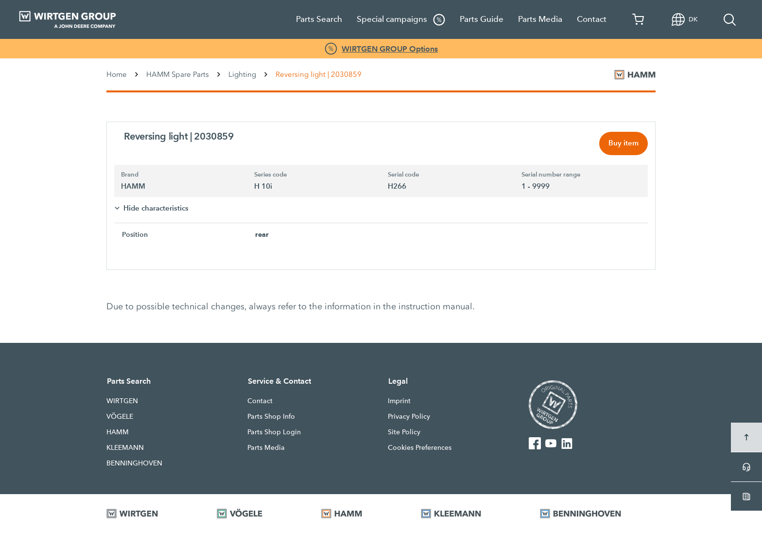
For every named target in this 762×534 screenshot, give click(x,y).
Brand (130, 175)
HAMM (117, 432)
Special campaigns (401, 20)
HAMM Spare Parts (177, 74)
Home (116, 74)
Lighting (242, 74)
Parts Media (540, 19)
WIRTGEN (122, 401)
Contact (591, 19)
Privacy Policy (409, 417)
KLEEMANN (125, 448)
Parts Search (319, 19)
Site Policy (404, 432)
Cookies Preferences (419, 448)
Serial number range (550, 175)
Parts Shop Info (271, 417)
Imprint (399, 401)
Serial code (403, 175)
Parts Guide (481, 19)
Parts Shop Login (274, 432)
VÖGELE (119, 417)
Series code (270, 175)
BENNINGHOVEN (134, 464)
